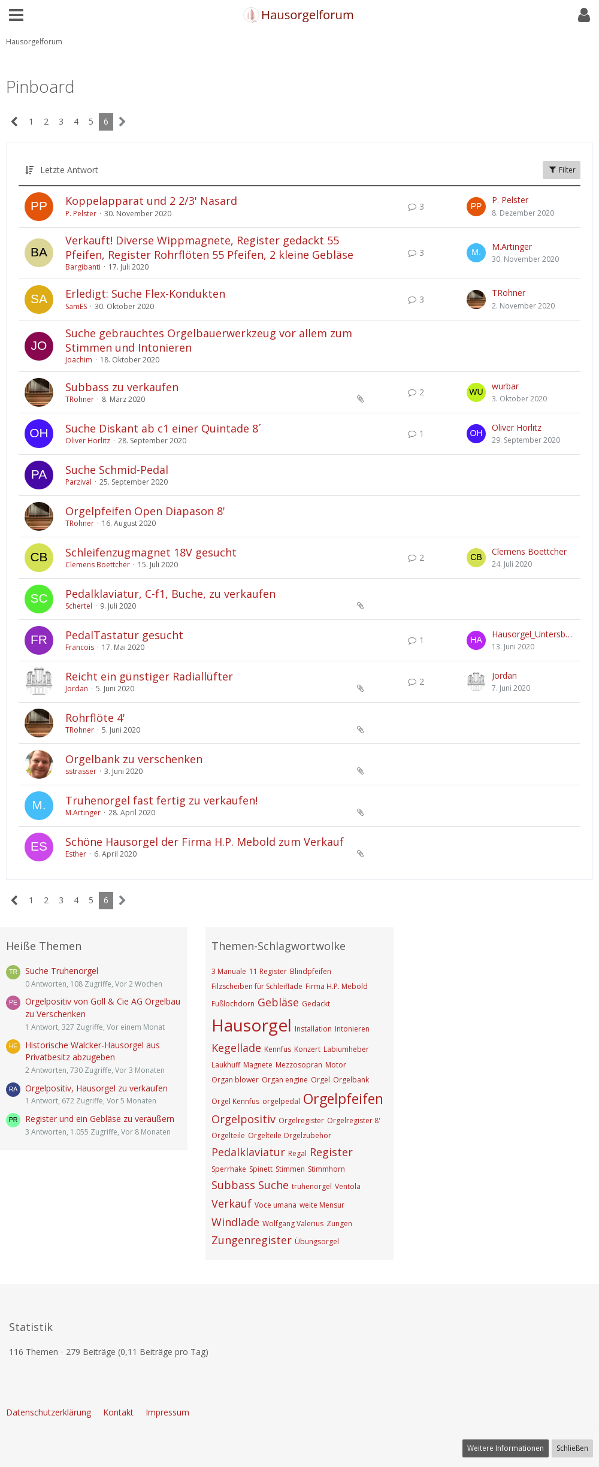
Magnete (258, 1065)
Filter (561, 170)
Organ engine (285, 1080)
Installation (313, 1029)
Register (331, 1152)
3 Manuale (228, 971)
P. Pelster (80, 213)
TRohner (508, 292)
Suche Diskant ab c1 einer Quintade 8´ (163, 428)
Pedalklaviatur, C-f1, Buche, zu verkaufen (170, 593)
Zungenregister (251, 1240)
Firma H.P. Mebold (336, 986)
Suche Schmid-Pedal (116, 469)
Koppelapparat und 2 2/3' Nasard (151, 200)
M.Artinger (512, 246)
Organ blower (235, 1080)
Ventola (348, 1186)
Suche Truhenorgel (61, 970)
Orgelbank (351, 1080)
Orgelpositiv (243, 1119)
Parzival (78, 482)
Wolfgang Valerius (292, 1223)
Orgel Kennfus (235, 1101)
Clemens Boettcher (97, 564)
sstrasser (80, 771)
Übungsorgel (317, 1241)
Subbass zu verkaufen (122, 387)
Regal (297, 1153)
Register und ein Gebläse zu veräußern (99, 1118)
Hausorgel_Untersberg (533, 634)
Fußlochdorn (233, 1004)
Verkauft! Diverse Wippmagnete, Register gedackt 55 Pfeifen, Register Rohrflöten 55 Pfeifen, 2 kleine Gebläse (209, 247)
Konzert (307, 1049)
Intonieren (352, 1029)
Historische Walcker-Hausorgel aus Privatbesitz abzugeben (92, 1051)
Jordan (76, 688)
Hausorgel (251, 1025)
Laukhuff (225, 1065)
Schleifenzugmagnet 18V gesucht (151, 552)
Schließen (572, 1448)
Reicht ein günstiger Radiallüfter (149, 676)
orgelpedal (281, 1101)
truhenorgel (312, 1186)
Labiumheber (346, 1049)
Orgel (320, 1080)
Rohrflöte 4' (95, 717)
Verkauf (231, 1203)
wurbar (505, 386)
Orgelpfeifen (343, 1098)
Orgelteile (228, 1135)
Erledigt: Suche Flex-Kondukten (145, 293)
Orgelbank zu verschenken (133, 759)
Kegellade (236, 1047)
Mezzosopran (299, 1065)
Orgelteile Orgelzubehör (289, 1135)
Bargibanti (83, 267)
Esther (75, 854)
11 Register (268, 971)
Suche (273, 1185)
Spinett (261, 1169)
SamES (76, 306)
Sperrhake (228, 1169)
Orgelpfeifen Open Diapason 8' (145, 511)
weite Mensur (322, 1205)
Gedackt (316, 1004)
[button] (16, 15)
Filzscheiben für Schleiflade (256, 986)
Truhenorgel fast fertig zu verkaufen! (161, 800)
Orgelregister (301, 1120)
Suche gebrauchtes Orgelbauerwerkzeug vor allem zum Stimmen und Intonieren (208, 340)
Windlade (235, 1222)
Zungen (339, 1223)
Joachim (78, 360)
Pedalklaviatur (248, 1152)
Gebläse (278, 1002)
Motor (335, 1065)
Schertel (78, 606)
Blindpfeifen (310, 971)
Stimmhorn (326, 1169)
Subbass (233, 1185)
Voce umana (276, 1205)
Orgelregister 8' (353, 1120)
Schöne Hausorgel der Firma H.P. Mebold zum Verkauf (204, 841)
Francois (79, 647)
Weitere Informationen (505, 1448)
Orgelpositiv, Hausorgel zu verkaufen (96, 1088)
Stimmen (290, 1169)
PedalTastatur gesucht (124, 635)
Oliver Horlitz (87, 440)
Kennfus (277, 1049)
